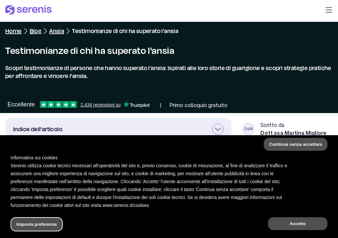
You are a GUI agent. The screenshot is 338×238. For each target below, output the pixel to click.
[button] (329, 11)
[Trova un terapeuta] (232, 226)
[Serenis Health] (28, 11)
